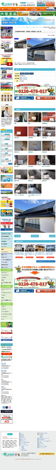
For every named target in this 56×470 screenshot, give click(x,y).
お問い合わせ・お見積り (43, 446)
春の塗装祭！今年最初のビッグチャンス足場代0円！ (6, 136)
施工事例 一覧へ (35, 236)
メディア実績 (23, 443)
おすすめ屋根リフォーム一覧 (44, 438)
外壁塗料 (41, 435)
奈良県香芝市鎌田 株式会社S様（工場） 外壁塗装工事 (6, 145)
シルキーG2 (3, 309)
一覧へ (10, 163)
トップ (2, 9)
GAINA (2, 280)
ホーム (22, 433)
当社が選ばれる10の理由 (5, 233)
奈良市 (2, 386)
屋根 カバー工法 (4, 267)
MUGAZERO (25, 77)
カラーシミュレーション (5, 238)
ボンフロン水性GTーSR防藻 (6, 283)
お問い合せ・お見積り (6, 353)
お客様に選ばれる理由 (34, 8)
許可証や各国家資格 (5, 236)
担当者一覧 (25, 8)
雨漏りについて (4, 254)
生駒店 (23, 447)
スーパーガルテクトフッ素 (6, 314)
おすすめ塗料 (41, 434)
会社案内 (18, 9)
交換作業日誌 (3, 241)
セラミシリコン (4, 272)
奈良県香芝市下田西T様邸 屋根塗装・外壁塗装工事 (6, 161)
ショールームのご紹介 (51, 9)
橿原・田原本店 (24, 450)
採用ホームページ (42, 445)
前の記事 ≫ (52, 236)
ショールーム (3, 246)
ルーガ (2, 319)
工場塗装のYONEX (42, 439)
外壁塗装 (22, 73)
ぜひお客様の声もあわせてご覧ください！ (45, 261)
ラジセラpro (3, 277)
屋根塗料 (41, 437)
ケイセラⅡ (3, 295)
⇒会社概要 (3, 126)
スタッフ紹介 (41, 443)
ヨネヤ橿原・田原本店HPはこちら (46, 453)
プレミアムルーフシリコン (6, 292)
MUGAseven (25, 79)
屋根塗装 (26, 73)
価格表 (2, 249)
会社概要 (40, 442)
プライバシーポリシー (42, 447)
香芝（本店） (4, 363)
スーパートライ (4, 316)
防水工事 (31, 73)
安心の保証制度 (4, 243)
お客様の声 (22, 437)
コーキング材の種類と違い (6, 259)
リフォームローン (4, 251)
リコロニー (3, 306)
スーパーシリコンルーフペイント (6, 141)
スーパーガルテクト (5, 311)
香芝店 (23, 446)
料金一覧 (42, 9)
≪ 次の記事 (17, 236)
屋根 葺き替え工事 (4, 264)
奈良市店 (23, 448)
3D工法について (4, 257)
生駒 (2, 379)
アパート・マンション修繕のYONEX (45, 441)
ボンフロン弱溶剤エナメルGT (6, 301)
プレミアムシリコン (5, 275)
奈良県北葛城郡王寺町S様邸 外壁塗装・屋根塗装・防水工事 (6, 156)
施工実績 (10, 9)
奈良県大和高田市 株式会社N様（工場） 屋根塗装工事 (6, 150)
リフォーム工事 (4, 262)
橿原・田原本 (4, 370)
